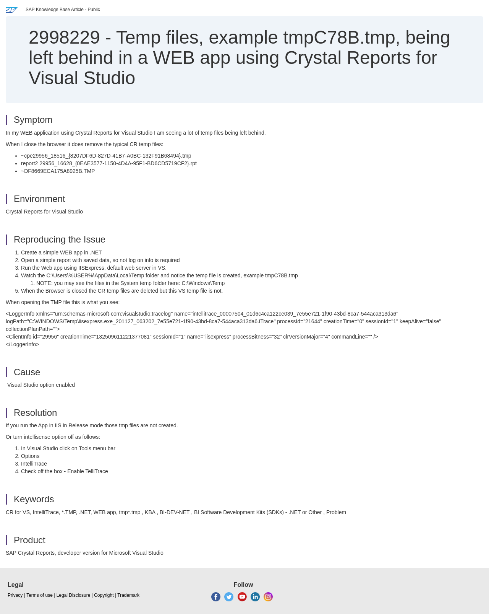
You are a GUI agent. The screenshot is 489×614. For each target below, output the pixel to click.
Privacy (15, 595)
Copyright (103, 595)
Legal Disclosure (74, 595)
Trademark (128, 595)
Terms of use (39, 595)
